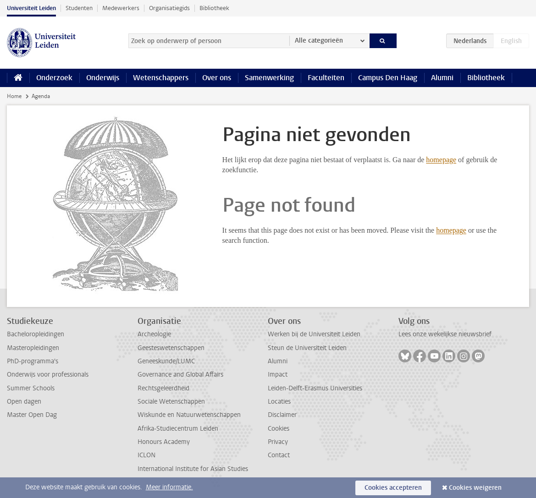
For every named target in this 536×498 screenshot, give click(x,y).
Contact (279, 455)
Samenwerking (269, 77)
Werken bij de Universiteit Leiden (314, 334)
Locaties (279, 401)
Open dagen (24, 401)
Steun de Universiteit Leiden (307, 348)
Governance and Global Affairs (180, 374)
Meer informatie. (169, 487)
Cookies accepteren (393, 487)
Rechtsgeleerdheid (163, 388)
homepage (441, 160)
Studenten (79, 8)
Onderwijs (102, 77)
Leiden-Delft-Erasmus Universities (315, 388)
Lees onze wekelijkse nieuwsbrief (445, 334)
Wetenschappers (160, 77)
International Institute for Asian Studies (193, 469)
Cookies (278, 428)
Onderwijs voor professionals (47, 374)
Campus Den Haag (387, 77)
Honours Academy (164, 442)
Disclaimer (282, 414)
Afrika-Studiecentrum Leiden (178, 428)
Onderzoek (54, 77)
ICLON (146, 455)
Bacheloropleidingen (35, 334)
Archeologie (154, 334)
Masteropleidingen (33, 348)
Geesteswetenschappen (171, 348)
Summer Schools (31, 388)
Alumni (442, 77)
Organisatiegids (169, 8)
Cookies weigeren (475, 487)
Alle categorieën (319, 40)
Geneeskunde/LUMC (166, 361)
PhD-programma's (32, 361)
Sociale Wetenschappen (171, 401)
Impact (277, 374)
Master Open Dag (32, 414)
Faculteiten (326, 77)
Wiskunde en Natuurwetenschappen (189, 414)
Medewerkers (120, 8)
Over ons (216, 77)
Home (14, 96)
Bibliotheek (214, 8)
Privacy (278, 442)
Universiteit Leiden (31, 8)
